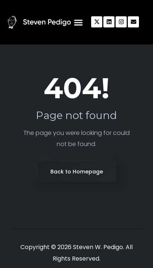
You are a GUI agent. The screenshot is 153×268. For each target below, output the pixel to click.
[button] (78, 22)
